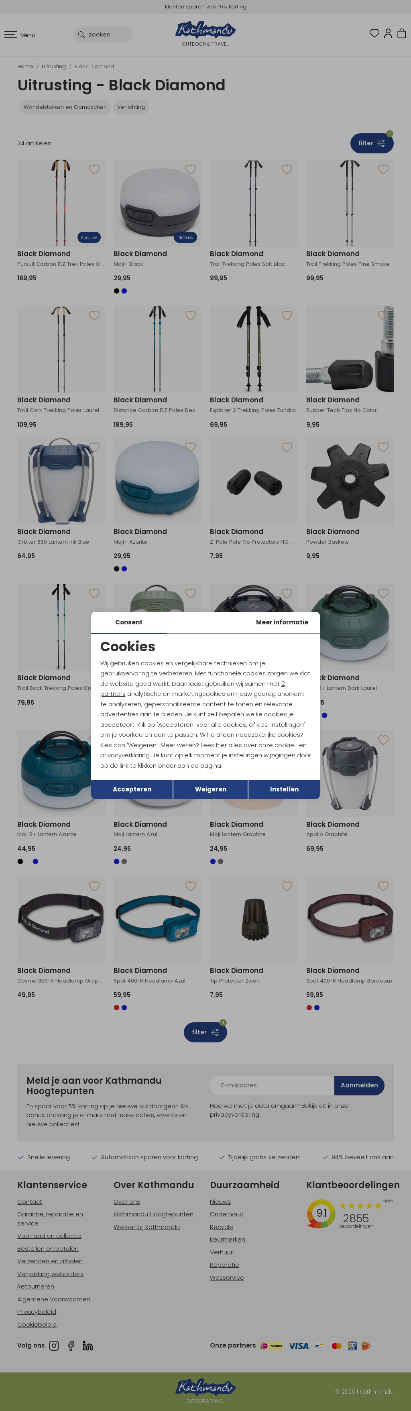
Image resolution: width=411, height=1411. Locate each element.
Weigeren (210, 789)
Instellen (284, 789)
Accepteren (132, 789)
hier (221, 745)
